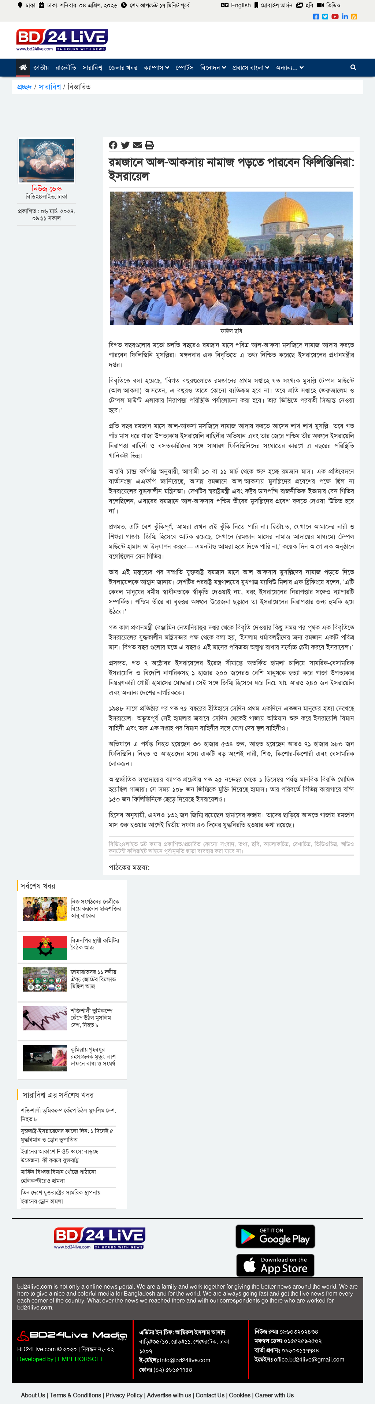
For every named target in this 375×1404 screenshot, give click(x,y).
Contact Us (211, 1395)
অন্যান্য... (290, 67)
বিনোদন (213, 67)
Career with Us (274, 1395)
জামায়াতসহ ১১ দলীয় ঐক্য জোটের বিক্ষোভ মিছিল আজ (93, 979)
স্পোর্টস (185, 67)
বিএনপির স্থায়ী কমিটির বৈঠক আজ (95, 944)
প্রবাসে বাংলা (251, 67)
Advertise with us (170, 1395)
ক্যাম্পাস (156, 67)
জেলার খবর (123, 67)
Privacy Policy (124, 1395)
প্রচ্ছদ (25, 87)
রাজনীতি (66, 67)
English (236, 5)
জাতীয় (41, 67)
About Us (34, 1395)
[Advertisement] (187, 114)
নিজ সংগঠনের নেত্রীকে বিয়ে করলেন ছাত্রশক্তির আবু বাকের (96, 908)
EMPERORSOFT (81, 1359)
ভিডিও (329, 5)
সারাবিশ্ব (92, 67)
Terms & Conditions (76, 1395)
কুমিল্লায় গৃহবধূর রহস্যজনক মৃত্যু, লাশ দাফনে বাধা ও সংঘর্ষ (93, 1056)
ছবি (304, 5)
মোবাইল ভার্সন (274, 5)
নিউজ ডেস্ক (47, 188)
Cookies (239, 1395)
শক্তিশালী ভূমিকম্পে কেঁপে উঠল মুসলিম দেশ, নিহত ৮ (91, 1018)
